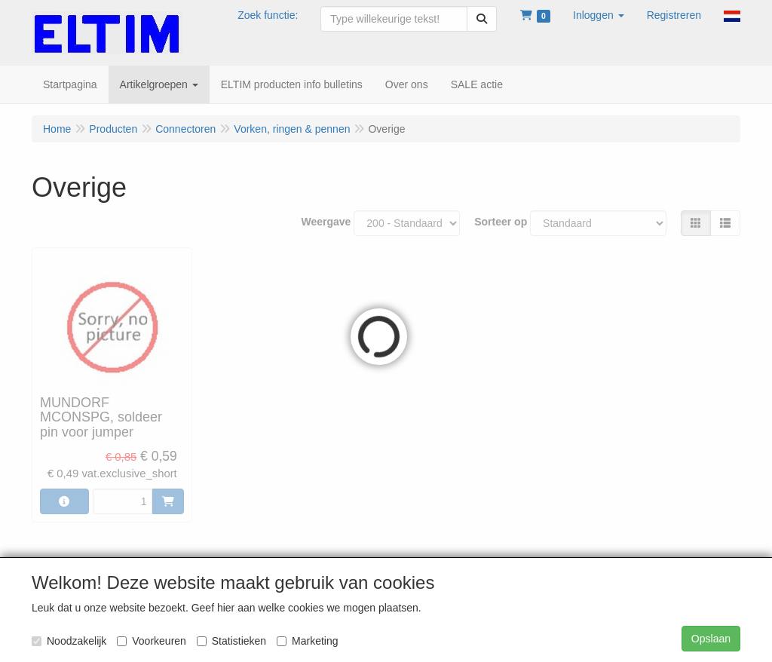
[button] (599, 15)
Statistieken (231, 641)
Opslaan (711, 639)
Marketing (307, 641)
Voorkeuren (151, 641)
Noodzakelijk (69, 641)
